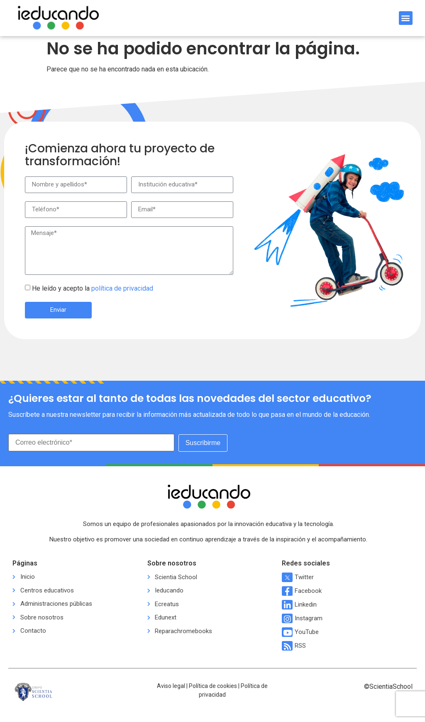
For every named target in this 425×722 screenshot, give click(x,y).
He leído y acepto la (92, 288)
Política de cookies (213, 685)
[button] (406, 18)
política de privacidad (122, 288)
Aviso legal (171, 685)
